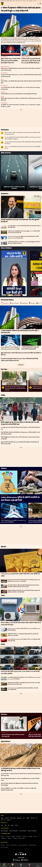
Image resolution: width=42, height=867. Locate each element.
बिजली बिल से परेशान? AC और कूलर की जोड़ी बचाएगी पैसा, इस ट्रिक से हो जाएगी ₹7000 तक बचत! (23, 634)
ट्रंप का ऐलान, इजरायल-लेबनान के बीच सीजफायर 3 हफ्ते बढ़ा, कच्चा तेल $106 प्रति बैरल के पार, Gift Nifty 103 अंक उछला (24, 580)
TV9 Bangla (30, 836)
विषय (5, 825)
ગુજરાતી (17, 1)
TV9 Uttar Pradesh (21, 838)
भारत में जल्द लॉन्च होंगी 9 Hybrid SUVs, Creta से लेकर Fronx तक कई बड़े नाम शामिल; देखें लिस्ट (20, 673)
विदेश (2, 820)
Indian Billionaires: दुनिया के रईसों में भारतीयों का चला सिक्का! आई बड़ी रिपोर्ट (20, 499)
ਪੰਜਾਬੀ (24, 1)
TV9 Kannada (24, 836)
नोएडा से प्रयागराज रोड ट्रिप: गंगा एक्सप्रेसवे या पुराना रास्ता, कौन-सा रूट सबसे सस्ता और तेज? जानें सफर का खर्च (22, 133)
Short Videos (6, 248)
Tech (2, 79)
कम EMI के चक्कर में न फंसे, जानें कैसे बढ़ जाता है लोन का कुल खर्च (13, 735)
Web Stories (6, 153)
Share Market (3, 73)
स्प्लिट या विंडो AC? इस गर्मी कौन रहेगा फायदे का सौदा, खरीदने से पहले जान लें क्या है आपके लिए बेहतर (21, 624)
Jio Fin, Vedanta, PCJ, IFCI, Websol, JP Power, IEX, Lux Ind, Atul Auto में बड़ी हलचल (13, 521)
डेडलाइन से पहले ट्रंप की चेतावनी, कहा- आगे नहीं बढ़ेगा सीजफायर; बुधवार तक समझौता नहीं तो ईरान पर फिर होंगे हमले (24, 591)
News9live (9, 838)
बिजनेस (2, 818)
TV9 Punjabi (14, 838)
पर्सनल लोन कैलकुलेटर (13, 831)
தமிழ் (27, 1)
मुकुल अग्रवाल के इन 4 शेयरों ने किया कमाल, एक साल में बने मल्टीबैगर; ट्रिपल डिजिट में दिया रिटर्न (10, 61)
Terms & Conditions (4, 847)
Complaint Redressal (32, 845)
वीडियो (12, 825)
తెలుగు (11, 1)
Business (2, 92)
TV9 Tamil (35, 836)
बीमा (24, 818)
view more (20, 364)
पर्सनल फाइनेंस (13, 818)
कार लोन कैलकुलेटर (22, 831)
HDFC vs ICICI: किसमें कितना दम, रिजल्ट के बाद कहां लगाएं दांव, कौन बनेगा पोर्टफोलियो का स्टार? (22, 147)
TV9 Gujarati (18, 836)
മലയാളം (30, 1)
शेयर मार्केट (7, 818)
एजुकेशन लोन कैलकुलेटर (32, 831)
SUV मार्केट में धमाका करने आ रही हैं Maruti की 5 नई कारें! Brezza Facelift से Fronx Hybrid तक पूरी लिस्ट (24, 678)
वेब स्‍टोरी (16, 825)
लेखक (2, 825)
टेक (5, 820)
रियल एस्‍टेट (33, 818)
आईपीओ (27, 818)
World (3, 546)
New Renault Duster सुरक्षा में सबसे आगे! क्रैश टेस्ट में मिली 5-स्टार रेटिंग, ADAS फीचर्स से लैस (23, 688)
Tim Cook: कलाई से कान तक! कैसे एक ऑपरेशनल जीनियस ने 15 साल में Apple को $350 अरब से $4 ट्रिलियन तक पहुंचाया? (22, 138)
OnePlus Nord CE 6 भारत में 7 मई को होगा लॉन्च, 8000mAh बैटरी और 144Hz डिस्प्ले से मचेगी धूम (24, 629)
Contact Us (3, 845)
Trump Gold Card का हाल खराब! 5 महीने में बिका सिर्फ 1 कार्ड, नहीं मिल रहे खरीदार (20, 575)
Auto (3, 644)
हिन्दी (2, 1)
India (2, 96)
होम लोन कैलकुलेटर (4, 831)
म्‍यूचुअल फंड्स (19, 818)
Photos (4, 714)
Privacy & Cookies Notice (22, 845)
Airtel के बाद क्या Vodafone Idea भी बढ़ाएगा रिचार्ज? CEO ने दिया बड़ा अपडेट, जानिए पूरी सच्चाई (24, 640)
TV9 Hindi (2, 836)
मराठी (14, 1)
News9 (5, 1)
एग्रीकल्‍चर (9, 820)
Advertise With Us (14, 845)
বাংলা (21, 1)
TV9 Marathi (13, 836)
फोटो (9, 825)
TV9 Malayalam (3, 838)
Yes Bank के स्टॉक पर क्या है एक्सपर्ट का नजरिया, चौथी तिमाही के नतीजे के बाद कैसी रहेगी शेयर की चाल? (23, 143)
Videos (4, 468)
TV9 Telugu (8, 836)
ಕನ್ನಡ (8, 1)
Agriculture (5, 741)
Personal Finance (4, 66)
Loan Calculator (5, 828)
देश (36, 818)
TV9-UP (34, 1)
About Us (7, 845)
